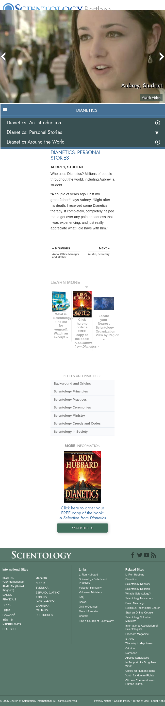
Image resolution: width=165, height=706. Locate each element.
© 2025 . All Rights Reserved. (39, 700)
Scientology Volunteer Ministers (138, 619)
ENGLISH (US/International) (13, 580)
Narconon (131, 652)
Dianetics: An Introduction (34, 122)
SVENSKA (42, 587)
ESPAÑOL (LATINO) (48, 592)
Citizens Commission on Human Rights (139, 682)
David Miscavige (135, 603)
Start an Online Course (139, 612)
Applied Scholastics (137, 657)
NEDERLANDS (11, 624)
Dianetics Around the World (36, 142)
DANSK (7, 594)
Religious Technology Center (142, 607)
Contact (83, 615)
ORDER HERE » (82, 527)
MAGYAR (41, 578)
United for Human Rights (140, 670)
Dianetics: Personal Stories (34, 132)
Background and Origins (72, 383)
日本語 (6, 610)
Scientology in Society (71, 431)
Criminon (130, 648)
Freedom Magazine (137, 633)
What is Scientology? (138, 593)
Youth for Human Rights (139, 675)
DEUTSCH (9, 629)
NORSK (40, 582)
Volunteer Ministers (90, 592)
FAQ (81, 596)
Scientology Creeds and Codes (77, 423)
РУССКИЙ (8, 614)
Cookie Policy (122, 700)
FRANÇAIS (9, 599)
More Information (89, 611)
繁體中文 (7, 619)
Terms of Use (141, 700)
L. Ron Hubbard (88, 574)
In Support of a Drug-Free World (140, 664)
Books (82, 601)
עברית (7, 605)
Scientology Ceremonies (72, 407)
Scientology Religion (137, 588)
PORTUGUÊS (44, 614)
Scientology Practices (70, 399)
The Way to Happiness (139, 643)
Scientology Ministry (69, 415)
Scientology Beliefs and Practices (93, 581)
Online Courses (88, 606)
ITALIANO (42, 610)
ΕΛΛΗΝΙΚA (43, 605)
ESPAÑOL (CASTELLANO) (45, 599)
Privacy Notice (102, 700)
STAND (129, 638)
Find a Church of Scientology (96, 620)
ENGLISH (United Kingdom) (13, 588)
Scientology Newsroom (139, 598)
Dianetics (130, 579)
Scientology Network (137, 583)
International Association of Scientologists (141, 627)
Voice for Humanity (90, 587)
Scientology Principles (71, 391)
